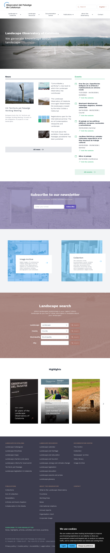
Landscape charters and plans (17, 459)
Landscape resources (48, 443)
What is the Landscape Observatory (53, 490)
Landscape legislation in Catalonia (18, 471)
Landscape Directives (13, 451)
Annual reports (45, 510)
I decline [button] (72, 546)
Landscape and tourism (49, 459)
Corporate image (46, 518)
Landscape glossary (47, 479)
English (102, 7)
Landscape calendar (47, 447)
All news (38, 149)
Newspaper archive (81, 455)
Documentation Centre (83, 443)
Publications (10, 486)
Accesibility (34, 546)
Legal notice (45, 546)
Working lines (45, 498)
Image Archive (79, 463)
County (35, 331)
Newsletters (9, 498)
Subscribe (70, 207)
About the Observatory (49, 486)
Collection (77, 451)
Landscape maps (12, 455)
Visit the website (87, 98)
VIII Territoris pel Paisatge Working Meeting (17, 109)
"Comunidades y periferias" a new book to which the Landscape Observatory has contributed (60, 88)
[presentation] (55, 214)
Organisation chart (47, 514)
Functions (43, 494)
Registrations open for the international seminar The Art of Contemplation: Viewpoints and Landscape (61, 121)
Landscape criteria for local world (18, 463)
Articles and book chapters (15, 502)
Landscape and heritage (49, 451)
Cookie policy (23, 546)
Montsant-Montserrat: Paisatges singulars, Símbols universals (90, 105)
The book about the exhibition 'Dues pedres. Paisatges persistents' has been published (61, 135)
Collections (9, 490)
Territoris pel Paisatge (13, 467)
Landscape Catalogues (14, 447)
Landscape (34, 325)
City (34, 343)
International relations (48, 506)
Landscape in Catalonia (14, 443)
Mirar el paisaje (85, 156)
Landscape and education (50, 455)
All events (89, 172)
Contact (77, 486)
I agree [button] (63, 546)
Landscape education (48, 471)
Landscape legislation (48, 467)
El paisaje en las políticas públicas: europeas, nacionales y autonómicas (91, 123)
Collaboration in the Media (15, 506)
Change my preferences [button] (85, 546)
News (42, 502)
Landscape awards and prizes (51, 475)
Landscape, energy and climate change (55, 463)
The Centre (78, 447)
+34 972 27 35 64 (37, 541)
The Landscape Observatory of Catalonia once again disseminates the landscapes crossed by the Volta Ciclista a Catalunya (60, 105)
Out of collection (11, 494)
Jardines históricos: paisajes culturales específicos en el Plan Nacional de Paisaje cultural (90, 139)
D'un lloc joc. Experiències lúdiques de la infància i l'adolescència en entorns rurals (89, 87)
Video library (78, 459)
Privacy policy (10, 546)
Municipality (34, 337)
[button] (7, 403)
